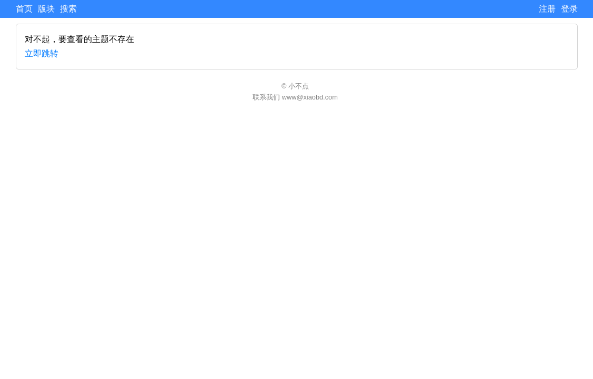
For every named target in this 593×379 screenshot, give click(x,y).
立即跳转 (41, 53)
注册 (547, 8)
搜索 (68, 8)
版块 (46, 8)
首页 (24, 8)
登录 (569, 8)
